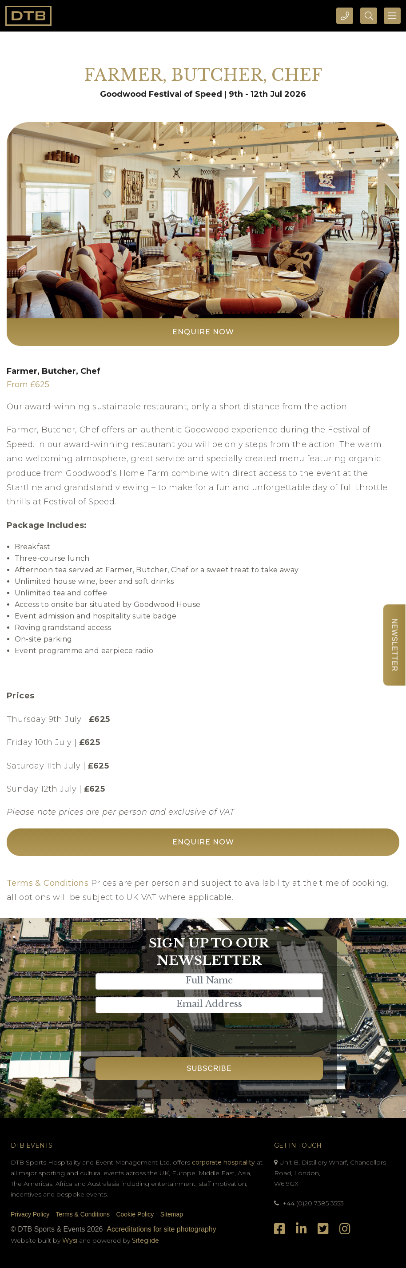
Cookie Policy (135, 1214)
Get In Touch (298, 1145)
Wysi (70, 1240)
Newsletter (394, 644)
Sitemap (171, 1214)
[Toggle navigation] (392, 16)
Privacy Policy (30, 1214)
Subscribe (209, 1068)
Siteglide (145, 1240)
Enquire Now (203, 332)
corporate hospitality (223, 1162)
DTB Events (31, 1145)
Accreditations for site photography (161, 1229)
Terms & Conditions (47, 883)
